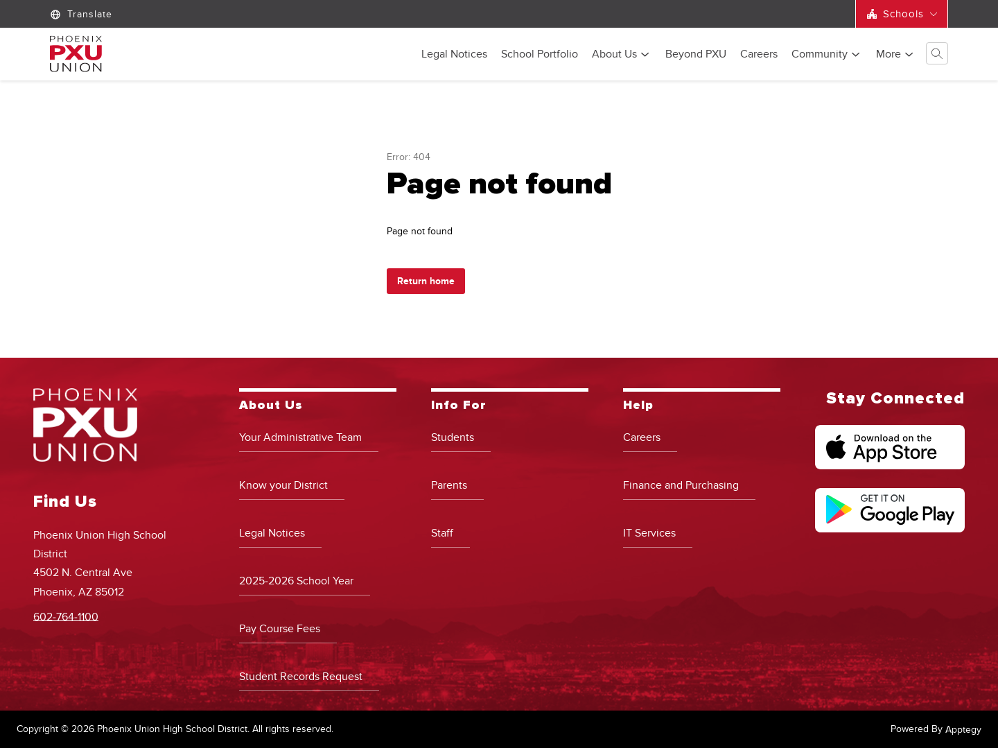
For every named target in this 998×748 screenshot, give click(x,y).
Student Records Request (300, 677)
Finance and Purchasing (681, 485)
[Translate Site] (83, 14)
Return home (426, 281)
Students (452, 437)
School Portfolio (539, 55)
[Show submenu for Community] (819, 54)
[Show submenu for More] (888, 54)
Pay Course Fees (279, 629)
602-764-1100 (65, 616)
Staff (442, 533)
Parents (449, 485)
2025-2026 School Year (296, 581)
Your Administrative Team (300, 437)
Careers (759, 55)
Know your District (283, 485)
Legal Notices (454, 55)
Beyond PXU (695, 55)
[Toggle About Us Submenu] (645, 54)
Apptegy (963, 730)
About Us (614, 55)
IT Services (649, 533)
